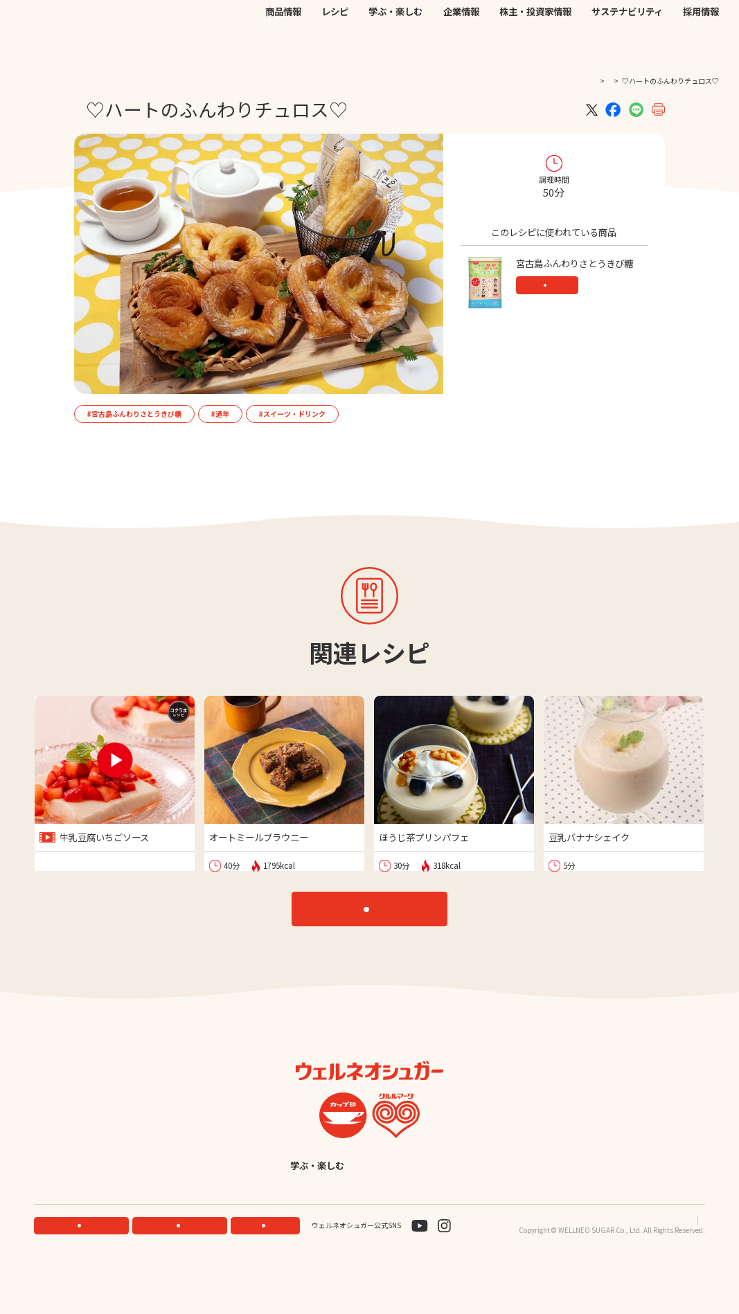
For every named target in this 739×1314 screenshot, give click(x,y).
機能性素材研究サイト (350, 23)
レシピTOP (375, 923)
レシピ (334, 47)
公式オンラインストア (433, 23)
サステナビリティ (627, 47)
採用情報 (701, 47)
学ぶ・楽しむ (395, 47)
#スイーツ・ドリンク (292, 413)
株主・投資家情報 (535, 47)
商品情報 (283, 47)
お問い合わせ (503, 23)
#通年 (220, 413)
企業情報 (461, 47)
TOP (566, 80)
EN (564, 22)
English (457, 1207)
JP (548, 22)
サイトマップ (684, 1263)
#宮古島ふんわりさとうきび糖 (134, 413)
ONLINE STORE (183, 1268)
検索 (663, 23)
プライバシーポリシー (615, 1263)
